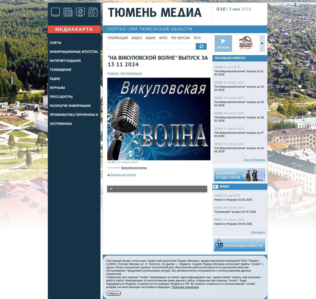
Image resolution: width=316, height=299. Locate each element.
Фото (163, 38)
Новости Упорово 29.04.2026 (233, 223)
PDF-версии (180, 38)
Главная (113, 73)
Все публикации (131, 73)
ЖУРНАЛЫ (57, 88)
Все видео (258, 232)
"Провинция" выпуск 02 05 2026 (235, 211)
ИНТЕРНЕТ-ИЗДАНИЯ (65, 61)
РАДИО (55, 79)
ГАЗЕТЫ (55, 43)
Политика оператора (185, 287)
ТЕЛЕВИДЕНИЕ (60, 70)
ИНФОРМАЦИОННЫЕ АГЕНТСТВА (74, 52)
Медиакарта (74, 29)
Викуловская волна (134, 167)
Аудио (150, 38)
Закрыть (113, 293)
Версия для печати (123, 174)
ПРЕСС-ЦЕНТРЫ (61, 97)
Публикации (118, 38)
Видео (137, 38)
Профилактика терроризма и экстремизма (74, 119)
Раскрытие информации (70, 106)
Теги (197, 38)
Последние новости (230, 58)
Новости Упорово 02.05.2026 (233, 199)
